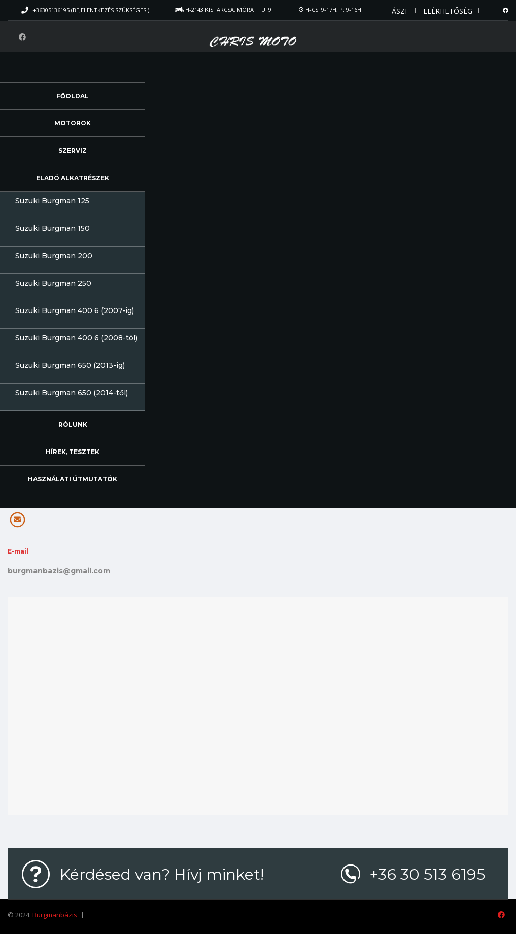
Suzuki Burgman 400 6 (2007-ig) (74, 310)
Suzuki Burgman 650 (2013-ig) (70, 365)
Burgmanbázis (54, 914)
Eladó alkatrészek (72, 178)
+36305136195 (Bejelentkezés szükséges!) (90, 10)
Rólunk (72, 424)
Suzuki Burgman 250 (53, 283)
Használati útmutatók (72, 479)
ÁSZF (400, 11)
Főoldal (72, 96)
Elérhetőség (447, 11)
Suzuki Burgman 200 (53, 255)
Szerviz (72, 150)
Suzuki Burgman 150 (52, 228)
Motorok (72, 123)
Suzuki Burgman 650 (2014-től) (71, 392)
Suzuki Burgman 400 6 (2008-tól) (76, 337)
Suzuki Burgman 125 (52, 200)
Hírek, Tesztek (72, 452)
